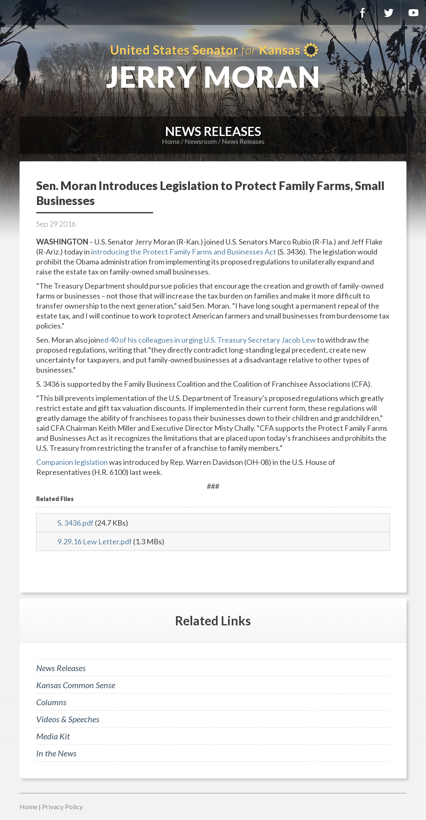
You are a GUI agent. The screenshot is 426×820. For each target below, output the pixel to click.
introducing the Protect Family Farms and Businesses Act (183, 251)
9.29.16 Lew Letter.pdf (94, 541)
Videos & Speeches (67, 719)
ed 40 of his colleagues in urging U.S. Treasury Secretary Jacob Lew (208, 339)
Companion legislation (72, 462)
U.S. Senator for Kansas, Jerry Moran (213, 66)
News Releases (243, 141)
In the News (56, 753)
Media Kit (53, 736)
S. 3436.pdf (75, 522)
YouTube (413, 12)
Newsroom (201, 141)
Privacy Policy (62, 806)
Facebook (362, 12)
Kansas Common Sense (75, 685)
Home (171, 141)
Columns (51, 702)
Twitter (388, 12)
